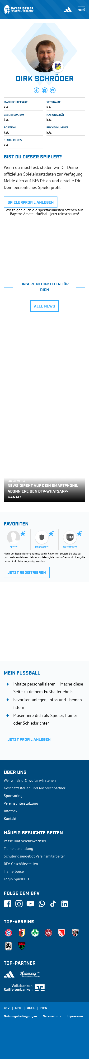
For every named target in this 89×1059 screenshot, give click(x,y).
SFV (6, 1008)
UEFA (31, 1008)
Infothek (11, 810)
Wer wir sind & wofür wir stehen (30, 780)
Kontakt (10, 818)
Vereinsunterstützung (21, 803)
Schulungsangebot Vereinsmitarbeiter (34, 856)
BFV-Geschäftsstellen (21, 863)
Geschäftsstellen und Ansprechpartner (34, 788)
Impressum (75, 1017)
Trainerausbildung (18, 848)
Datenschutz (52, 1017)
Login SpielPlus (16, 879)
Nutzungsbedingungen (20, 1017)
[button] (36, 90)
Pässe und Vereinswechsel (25, 840)
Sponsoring (13, 795)
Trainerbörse (14, 871)
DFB (18, 1008)
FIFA (43, 1008)
